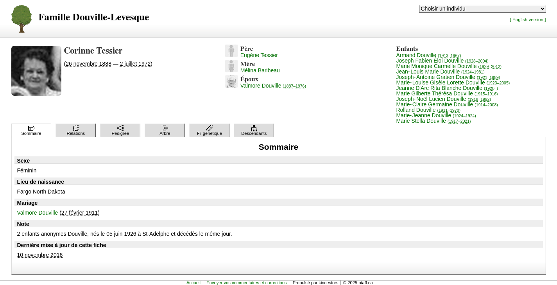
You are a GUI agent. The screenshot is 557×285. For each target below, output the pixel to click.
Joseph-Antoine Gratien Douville (448, 77)
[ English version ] (528, 19)
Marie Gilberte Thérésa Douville (447, 93)
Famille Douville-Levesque (94, 17)
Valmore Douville (273, 85)
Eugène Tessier (259, 55)
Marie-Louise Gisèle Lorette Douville (453, 82)
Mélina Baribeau (260, 70)
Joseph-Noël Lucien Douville (443, 99)
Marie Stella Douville (433, 121)
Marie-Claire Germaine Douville (447, 104)
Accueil (193, 282)
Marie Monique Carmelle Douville (448, 66)
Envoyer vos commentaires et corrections (246, 282)
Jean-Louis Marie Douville (440, 71)
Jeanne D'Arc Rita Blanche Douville (447, 88)
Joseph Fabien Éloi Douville (442, 60)
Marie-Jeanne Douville (436, 115)
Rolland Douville (428, 110)
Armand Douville (428, 55)
